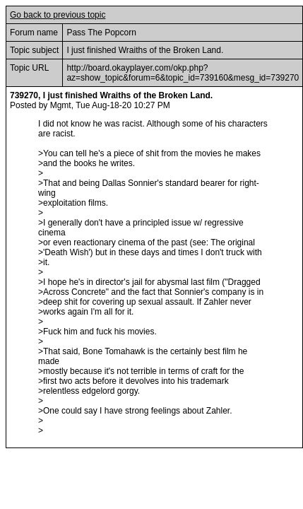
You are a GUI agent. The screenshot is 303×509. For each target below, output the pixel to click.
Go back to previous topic (57, 15)
